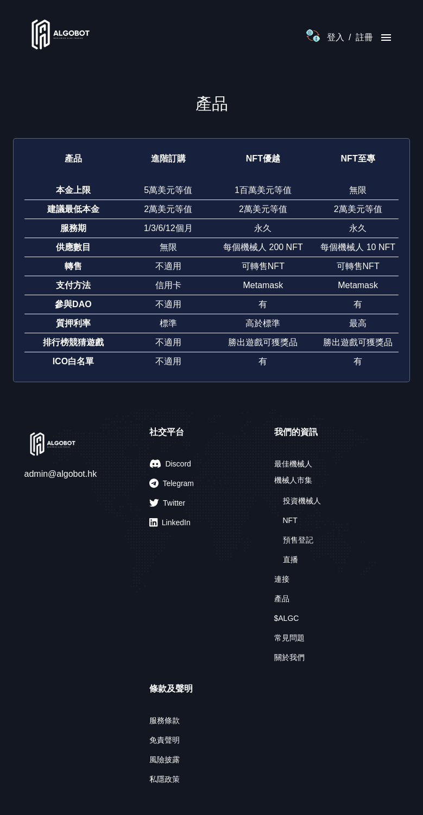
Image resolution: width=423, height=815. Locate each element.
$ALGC (286, 618)
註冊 (364, 37)
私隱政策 (164, 779)
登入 (335, 37)
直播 (290, 559)
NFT (290, 520)
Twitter (167, 503)
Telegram (171, 483)
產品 (281, 598)
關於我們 (289, 657)
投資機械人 (302, 500)
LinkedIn (170, 522)
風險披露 (164, 759)
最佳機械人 (293, 463)
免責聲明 (164, 740)
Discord (170, 463)
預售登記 (298, 540)
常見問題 (289, 637)
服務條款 (164, 720)
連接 (281, 579)
